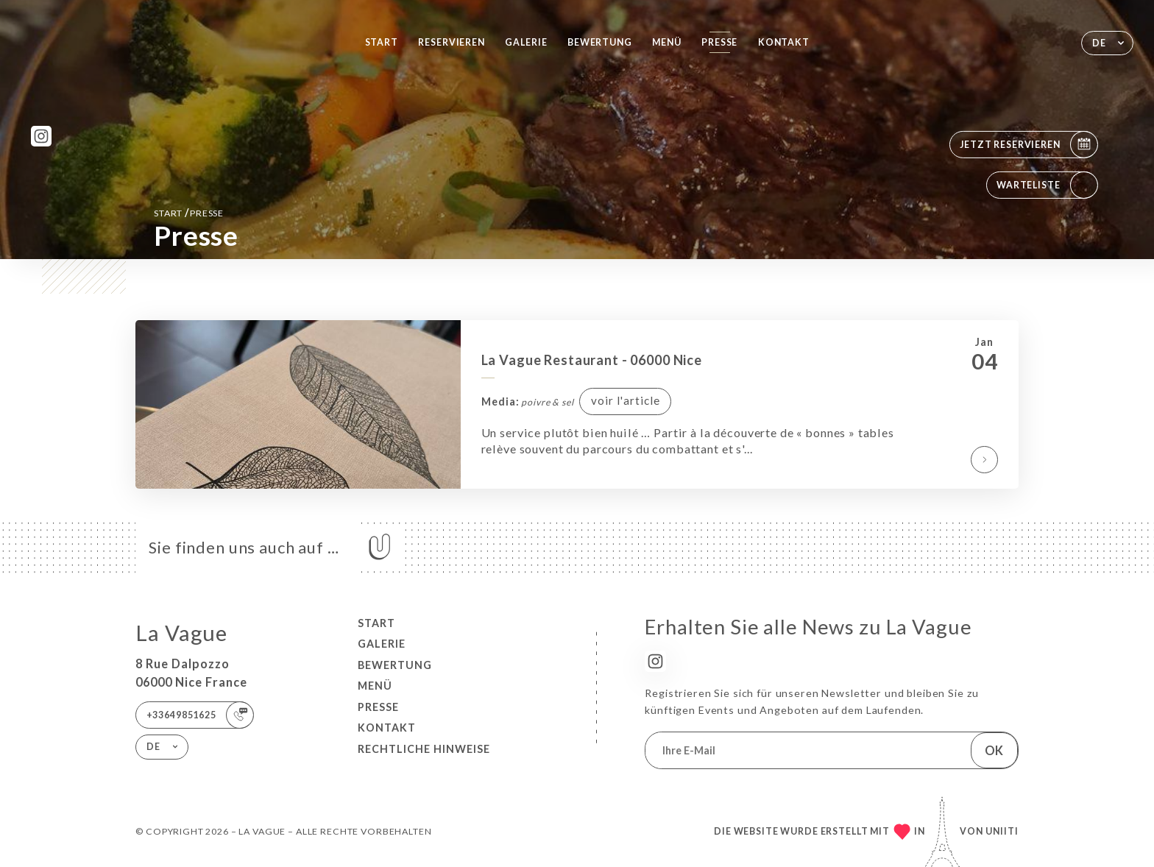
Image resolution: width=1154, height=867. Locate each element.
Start (381, 42)
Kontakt (784, 42)
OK (994, 750)
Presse (719, 42)
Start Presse (189, 212)
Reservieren (451, 42)
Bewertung (599, 42)
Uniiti (1002, 831)
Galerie (526, 42)
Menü (666, 42)
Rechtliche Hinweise (424, 749)
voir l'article (625, 400)
